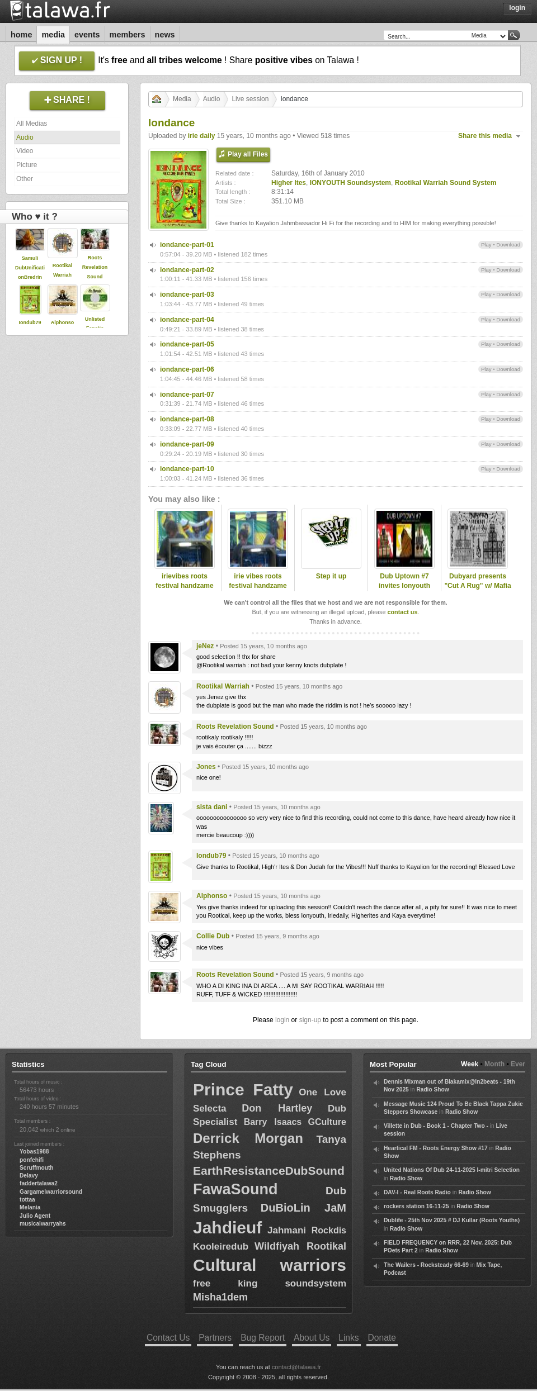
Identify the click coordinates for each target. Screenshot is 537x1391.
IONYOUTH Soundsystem (350, 183)
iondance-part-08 (187, 419)
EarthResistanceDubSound (269, 1170)
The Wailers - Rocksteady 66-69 (426, 1265)
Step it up (331, 576)
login (282, 1020)
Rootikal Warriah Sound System (446, 183)
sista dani (211, 807)
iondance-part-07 (187, 394)
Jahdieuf (227, 1227)
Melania (30, 1207)
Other (24, 179)
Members (127, 34)
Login (517, 8)
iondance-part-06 (187, 369)
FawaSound (235, 1189)
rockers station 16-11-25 (416, 1206)
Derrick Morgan (248, 1138)
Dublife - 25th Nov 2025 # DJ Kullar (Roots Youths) (452, 1220)
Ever (518, 1064)
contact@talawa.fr (296, 1367)
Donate (382, 1337)
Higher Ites (288, 183)
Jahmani (286, 1230)
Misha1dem (220, 1297)
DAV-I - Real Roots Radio (417, 1192)
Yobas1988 (34, 1151)
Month (494, 1064)
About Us (311, 1337)
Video (24, 151)
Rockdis (329, 1230)
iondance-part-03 (187, 294)
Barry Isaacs (273, 1122)
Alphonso (62, 322)
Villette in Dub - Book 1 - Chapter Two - (436, 1126)
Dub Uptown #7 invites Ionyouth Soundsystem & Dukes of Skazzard (404, 590)
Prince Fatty (243, 1089)
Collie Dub (212, 936)
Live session (250, 99)
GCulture (327, 1122)
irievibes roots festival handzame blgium (184, 585)
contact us (402, 612)
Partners (215, 1337)
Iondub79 (30, 322)
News (165, 34)
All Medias (31, 123)
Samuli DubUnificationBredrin (30, 267)
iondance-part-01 (187, 245)
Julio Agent (35, 1216)
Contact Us (168, 1337)
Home (21, 34)
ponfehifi (32, 1160)
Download (508, 244)
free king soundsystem (269, 1283)
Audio (25, 137)
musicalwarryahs (43, 1224)
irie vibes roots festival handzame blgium (257, 585)
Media (53, 34)
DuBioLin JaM (303, 1208)
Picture (26, 165)
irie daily (201, 136)
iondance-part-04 (187, 320)
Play (486, 244)
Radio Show (432, 1089)
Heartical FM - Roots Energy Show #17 (436, 1148)
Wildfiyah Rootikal (300, 1246)
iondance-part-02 (187, 270)
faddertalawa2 (39, 1183)
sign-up (310, 1020)
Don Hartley (277, 1108)
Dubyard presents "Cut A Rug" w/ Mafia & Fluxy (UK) (477, 585)
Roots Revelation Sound (95, 267)
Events (87, 34)
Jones (206, 767)
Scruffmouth (37, 1168)
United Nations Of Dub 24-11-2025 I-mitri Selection (452, 1170)
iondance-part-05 (187, 344)
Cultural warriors (269, 1265)
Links (348, 1337)
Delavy (29, 1175)
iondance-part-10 (187, 469)
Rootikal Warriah (222, 686)
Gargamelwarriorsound (51, 1192)
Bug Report (263, 1337)
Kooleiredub (220, 1246)
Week (469, 1064)
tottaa (27, 1200)
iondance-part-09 (187, 444)
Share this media (485, 136)
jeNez (205, 646)
